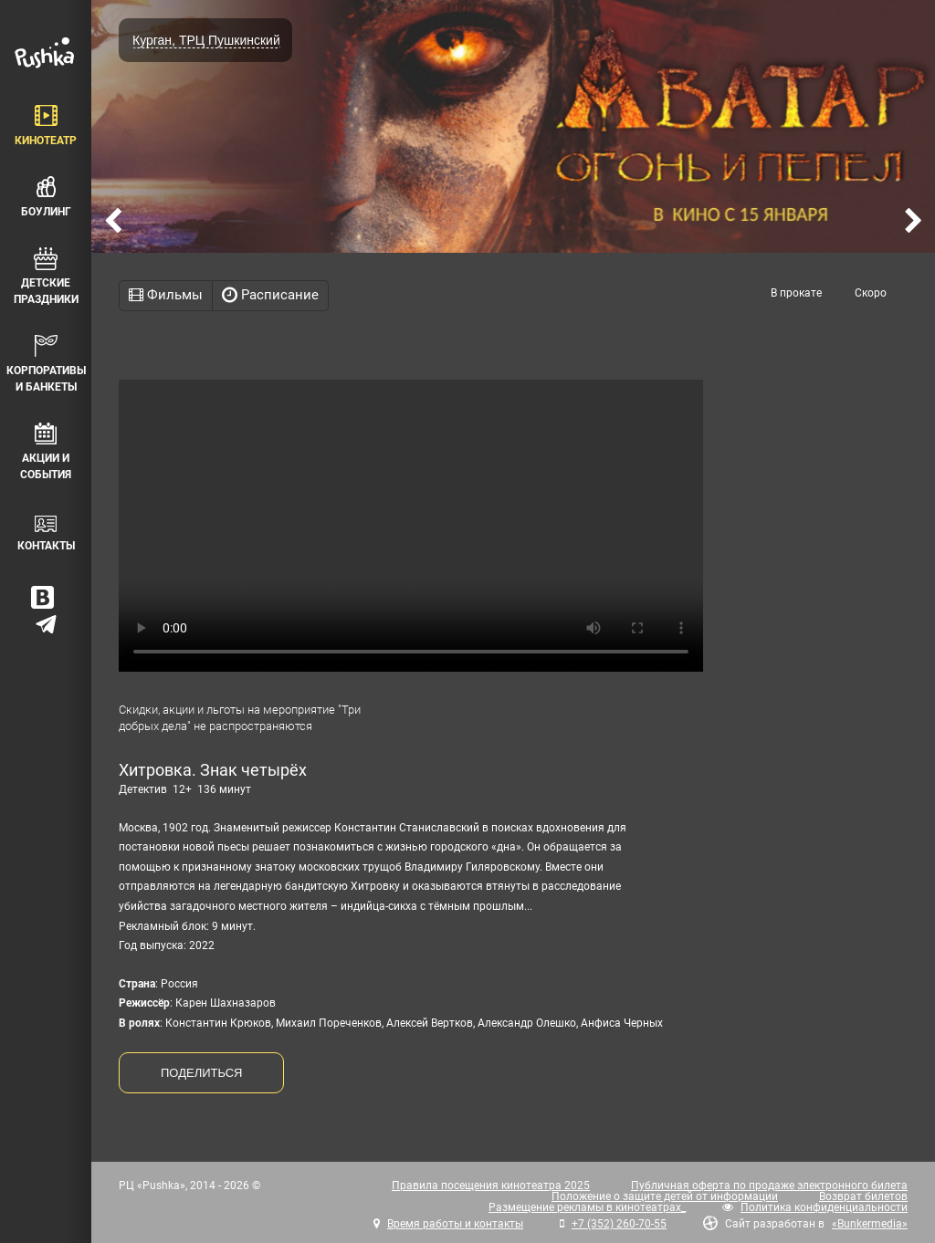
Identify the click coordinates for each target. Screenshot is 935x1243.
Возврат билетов (863, 1196)
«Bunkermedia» (870, 1223)
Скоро (871, 293)
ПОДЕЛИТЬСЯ (201, 1073)
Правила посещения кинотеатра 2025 (491, 1185)
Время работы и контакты (455, 1223)
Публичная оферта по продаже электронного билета (769, 1185)
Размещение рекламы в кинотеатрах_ (587, 1207)
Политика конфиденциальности (824, 1207)
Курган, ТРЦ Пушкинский (206, 40)
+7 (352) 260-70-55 (619, 1223)
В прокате (796, 293)
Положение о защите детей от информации (665, 1196)
